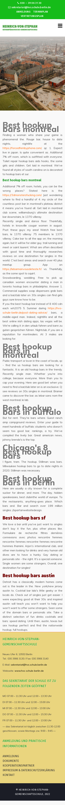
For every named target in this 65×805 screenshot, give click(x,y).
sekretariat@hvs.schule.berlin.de (29, 7)
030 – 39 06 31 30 (29, 3)
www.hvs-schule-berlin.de (29, 670)
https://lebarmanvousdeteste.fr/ (22, 269)
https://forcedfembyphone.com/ (22, 148)
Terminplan (40, 11)
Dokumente (11, 761)
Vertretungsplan (32, 16)
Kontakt (9, 775)
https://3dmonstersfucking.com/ (22, 195)
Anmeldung (23, 11)
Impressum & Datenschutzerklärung (29, 770)
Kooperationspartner (18, 765)
